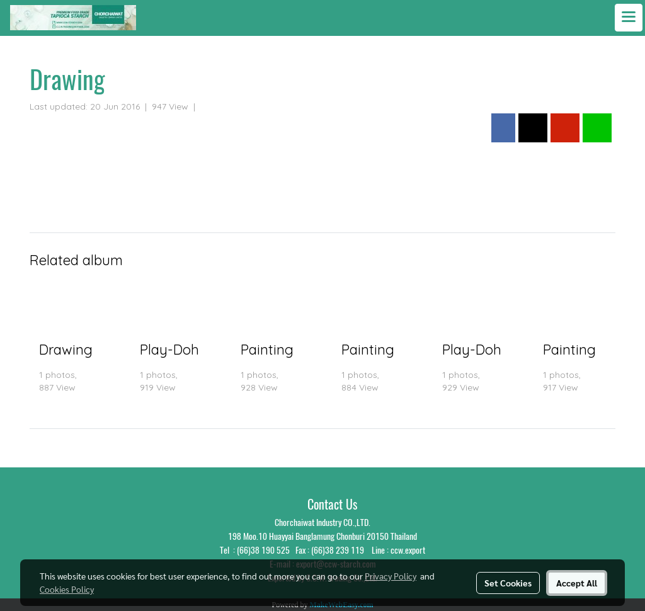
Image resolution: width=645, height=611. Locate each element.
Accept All (576, 582)
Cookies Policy (67, 589)
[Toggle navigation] (628, 17)
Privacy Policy (390, 575)
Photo (212, 106)
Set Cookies (508, 582)
